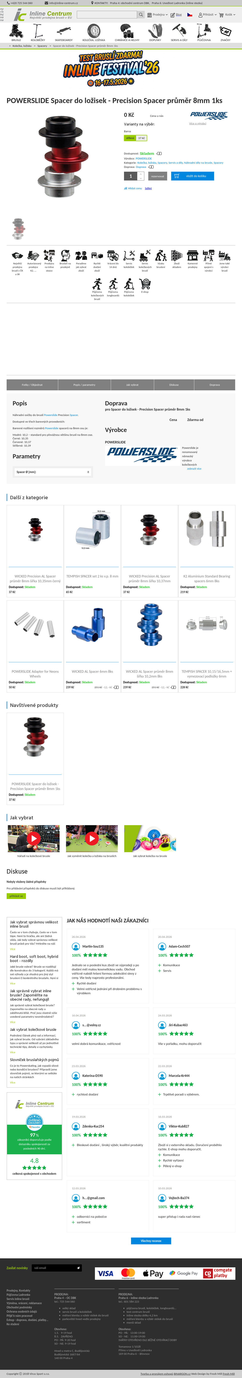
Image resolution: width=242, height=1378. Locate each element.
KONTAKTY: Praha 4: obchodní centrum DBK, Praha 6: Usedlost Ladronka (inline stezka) (148, 3)
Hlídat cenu (135, 188)
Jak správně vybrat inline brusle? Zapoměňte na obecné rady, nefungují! (30, 995)
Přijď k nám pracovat (20, 1316)
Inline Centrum (43, 15)
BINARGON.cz (182, 1374)
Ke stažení (13, 1324)
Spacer (74, 415)
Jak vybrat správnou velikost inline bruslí (34, 924)
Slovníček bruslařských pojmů (34, 1060)
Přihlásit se (16, 896)
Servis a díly (176, 162)
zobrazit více (194, 468)
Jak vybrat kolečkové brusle (33, 1030)
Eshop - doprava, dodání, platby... (27, 1320)
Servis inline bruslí (18, 1299)
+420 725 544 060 (22, 3)
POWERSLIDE (144, 158)
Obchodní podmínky (19, 1307)
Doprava (141, 167)
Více (12, 949)
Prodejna (159, 14)
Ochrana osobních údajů (22, 1311)
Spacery (42, 46)
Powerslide (50, 415)
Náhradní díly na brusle (198, 162)
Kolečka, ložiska (22, 46)
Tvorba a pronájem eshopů (156, 1374)
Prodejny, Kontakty (18, 1290)
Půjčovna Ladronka (18, 1295)
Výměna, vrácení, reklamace (24, 1303)
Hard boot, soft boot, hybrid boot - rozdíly (34, 959)
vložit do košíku (190, 176)
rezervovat (157, 176)
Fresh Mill (229, 1374)
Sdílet (148, 188)
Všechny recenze (151, 1241)
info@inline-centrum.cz (63, 3)
